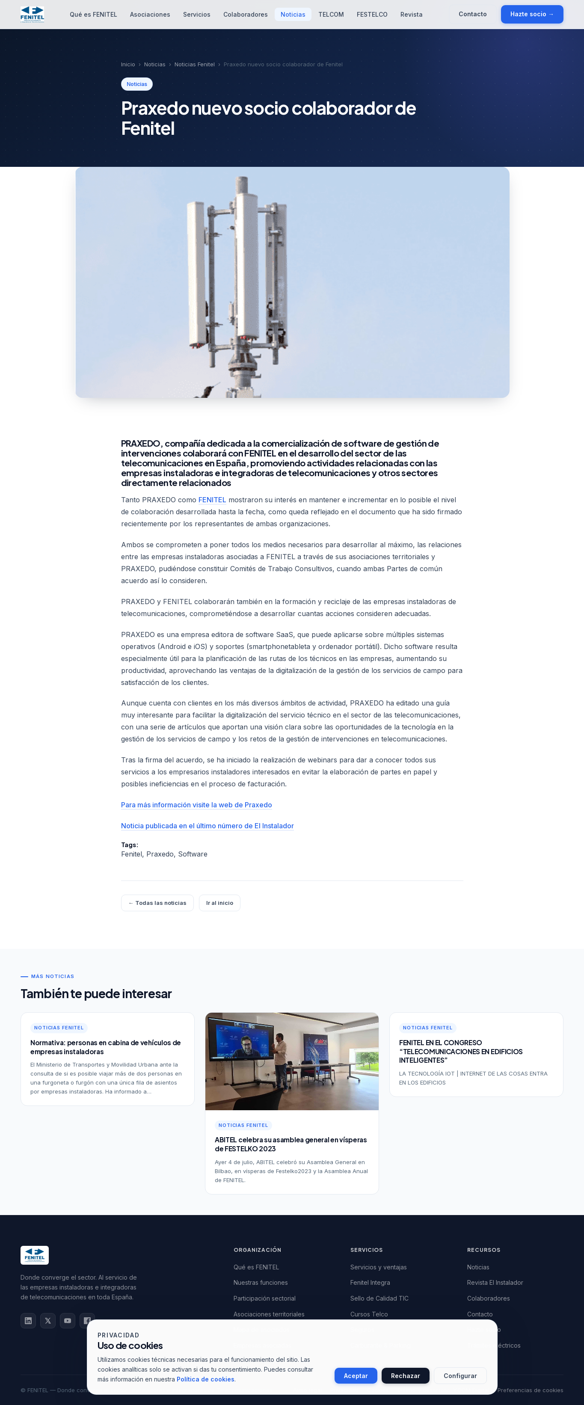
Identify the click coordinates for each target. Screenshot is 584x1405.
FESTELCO (372, 14)
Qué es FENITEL (93, 14)
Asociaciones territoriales (269, 1314)
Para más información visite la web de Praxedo (196, 804)
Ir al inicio (219, 902)
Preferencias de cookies (530, 1390)
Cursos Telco (369, 1314)
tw (48, 1320)
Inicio (128, 64)
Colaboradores (245, 14)
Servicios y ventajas (378, 1267)
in (28, 1320)
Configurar (460, 1375)
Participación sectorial (265, 1298)
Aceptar (356, 1375)
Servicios (196, 14)
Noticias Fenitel (195, 64)
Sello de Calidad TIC (379, 1298)
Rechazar (405, 1375)
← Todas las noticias (157, 902)
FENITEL (212, 499)
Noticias (293, 14)
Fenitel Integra (370, 1282)
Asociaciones (150, 14)
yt (67, 1320)
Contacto (473, 14)
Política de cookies (205, 1379)
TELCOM (331, 14)
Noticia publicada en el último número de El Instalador (207, 825)
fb (87, 1320)
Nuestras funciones (261, 1282)
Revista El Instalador (495, 1282)
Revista (411, 14)
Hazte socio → (532, 14)
